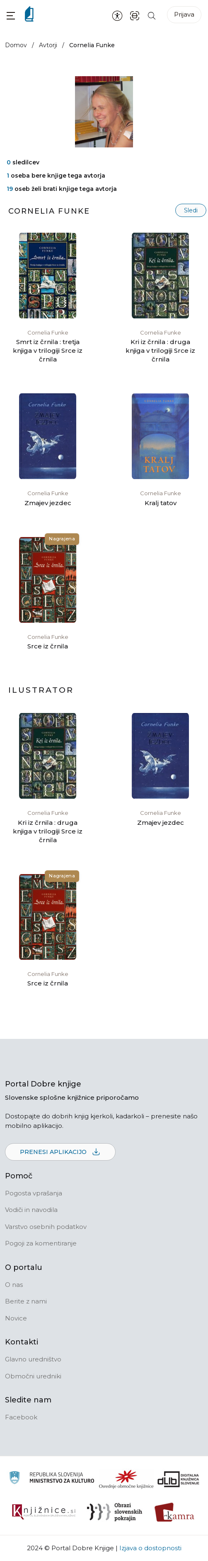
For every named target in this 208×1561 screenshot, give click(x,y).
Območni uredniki (33, 1376)
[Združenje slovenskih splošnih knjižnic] (44, 1512)
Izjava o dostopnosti (150, 1548)
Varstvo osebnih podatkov (46, 1227)
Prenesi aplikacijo (60, 1152)
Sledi (191, 210)
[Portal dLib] (178, 1479)
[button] (11, 15)
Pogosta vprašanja (33, 1193)
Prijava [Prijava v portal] (184, 14)
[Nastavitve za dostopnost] (117, 15)
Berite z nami (26, 1301)
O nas (14, 1285)
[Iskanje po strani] (151, 15)
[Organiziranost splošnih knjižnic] (126, 1479)
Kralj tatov (161, 503)
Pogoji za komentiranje (41, 1243)
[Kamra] (174, 1512)
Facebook (21, 1417)
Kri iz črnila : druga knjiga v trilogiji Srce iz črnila (160, 350)
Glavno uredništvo (33, 1359)
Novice (16, 1318)
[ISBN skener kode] (134, 15)
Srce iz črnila (47, 646)
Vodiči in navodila (31, 1210)
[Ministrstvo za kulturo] (52, 1479)
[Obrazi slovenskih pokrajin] (114, 1512)
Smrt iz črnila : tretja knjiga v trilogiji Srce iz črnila (47, 350)
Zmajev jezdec (47, 503)
